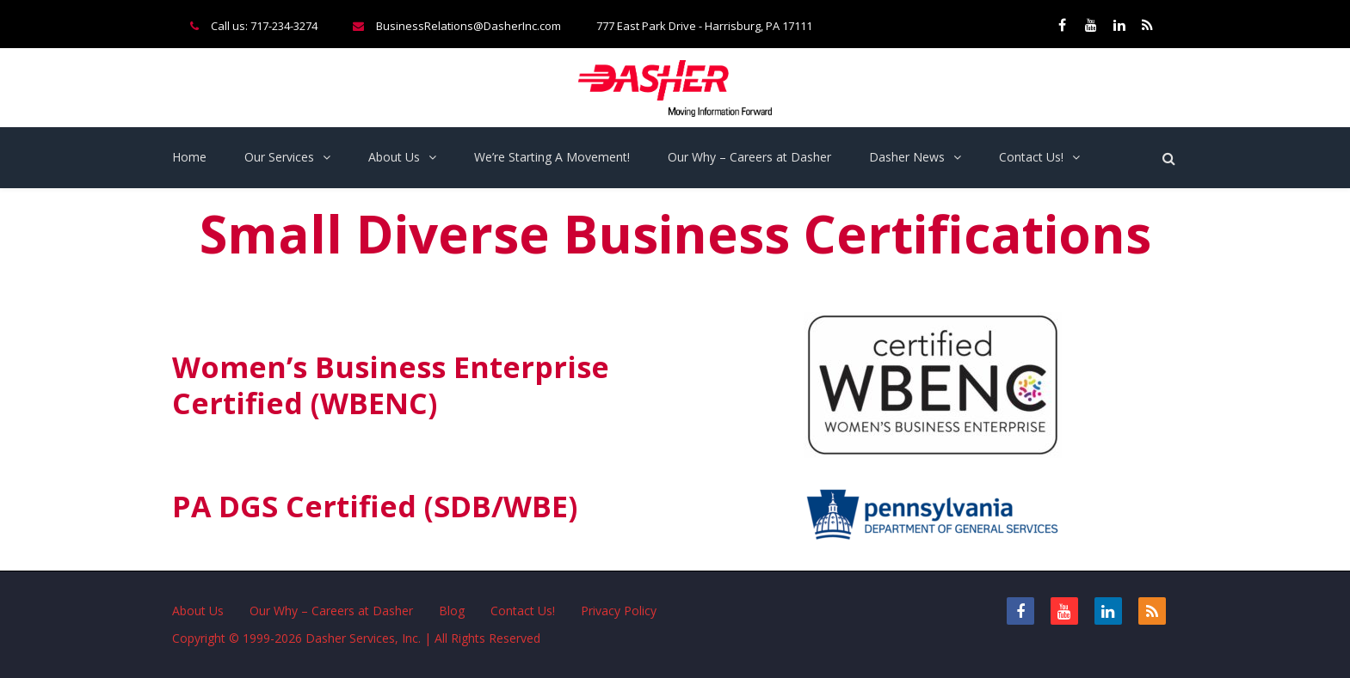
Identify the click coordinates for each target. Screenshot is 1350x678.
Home (189, 157)
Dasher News (907, 157)
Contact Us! (1031, 157)
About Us (394, 157)
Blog (452, 610)
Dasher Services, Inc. (363, 638)
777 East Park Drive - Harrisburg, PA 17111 (704, 26)
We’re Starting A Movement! (552, 157)
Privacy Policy (619, 610)
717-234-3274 (283, 26)
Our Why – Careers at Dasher (749, 157)
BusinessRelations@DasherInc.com (468, 26)
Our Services (279, 157)
